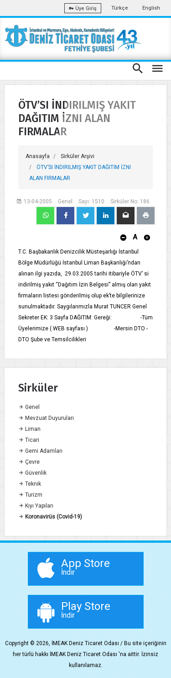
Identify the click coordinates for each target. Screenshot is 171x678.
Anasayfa (38, 156)
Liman (29, 429)
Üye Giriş (83, 8)
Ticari (28, 440)
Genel (29, 407)
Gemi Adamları (40, 451)
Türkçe (119, 8)
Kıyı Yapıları (35, 506)
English (151, 8)
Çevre (29, 462)
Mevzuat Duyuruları (46, 418)
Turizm (30, 495)
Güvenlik (32, 473)
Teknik (29, 484)
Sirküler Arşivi (77, 156)
